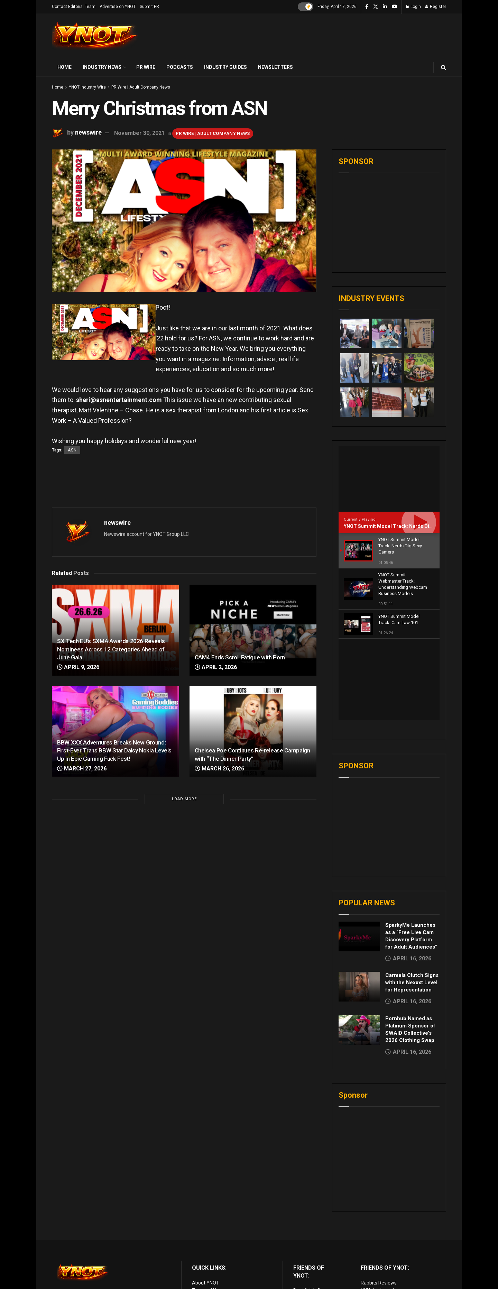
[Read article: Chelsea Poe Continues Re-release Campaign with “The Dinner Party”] (253, 731)
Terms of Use (206, 1209)
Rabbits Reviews (379, 1201)
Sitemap (201, 1240)
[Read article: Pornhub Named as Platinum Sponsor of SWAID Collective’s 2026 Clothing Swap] (359, 948)
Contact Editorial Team (73, 6)
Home (64, 67)
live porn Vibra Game (383, 1263)
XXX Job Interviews (382, 1209)
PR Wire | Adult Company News (140, 87)
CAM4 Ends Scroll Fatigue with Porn (240, 657)
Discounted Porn (311, 1248)
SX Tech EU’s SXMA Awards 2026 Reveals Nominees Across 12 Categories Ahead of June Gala (111, 649)
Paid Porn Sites (377, 1232)
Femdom (370, 1224)
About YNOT (205, 1201)
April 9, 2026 (78, 667)
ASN (72, 450)
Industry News (102, 67)
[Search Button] (443, 67)
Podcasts (179, 67)
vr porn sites (306, 1255)
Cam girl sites (375, 1248)
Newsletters (275, 67)
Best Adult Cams (311, 1209)
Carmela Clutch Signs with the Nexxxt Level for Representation (412, 901)
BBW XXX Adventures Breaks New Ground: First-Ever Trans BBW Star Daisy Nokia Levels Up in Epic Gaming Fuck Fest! (114, 750)
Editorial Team (207, 1224)
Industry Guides (225, 67)
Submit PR (149, 6)
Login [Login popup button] (413, 6)
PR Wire (145, 67)
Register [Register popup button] (435, 6)
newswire (88, 132)
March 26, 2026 (219, 768)
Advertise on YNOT (118, 6)
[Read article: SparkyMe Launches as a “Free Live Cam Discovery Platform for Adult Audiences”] (359, 855)
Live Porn (303, 1216)
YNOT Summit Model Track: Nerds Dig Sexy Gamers (403, 526)
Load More (184, 799)
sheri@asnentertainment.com (119, 399)
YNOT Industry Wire (87, 87)
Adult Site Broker (379, 1216)
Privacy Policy (207, 1216)
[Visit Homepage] (95, 36)
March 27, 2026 (82, 768)
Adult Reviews (308, 1224)
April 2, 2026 (216, 667)
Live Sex (370, 1240)
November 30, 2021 (139, 133)
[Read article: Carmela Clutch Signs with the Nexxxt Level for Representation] (359, 905)
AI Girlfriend (373, 1255)
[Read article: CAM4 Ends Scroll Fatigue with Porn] (253, 630)
